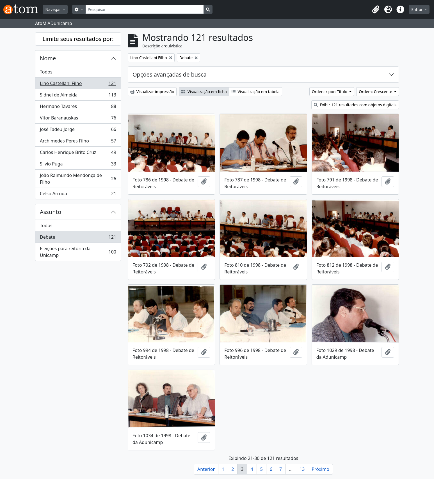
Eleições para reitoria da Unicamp (78, 251)
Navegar (53, 9)
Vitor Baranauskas (78, 119)
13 (302, 469)
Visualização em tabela (256, 91)
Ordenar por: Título (330, 91)
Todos (46, 72)
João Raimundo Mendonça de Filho (78, 178)
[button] (375, 9)
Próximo (320, 469)
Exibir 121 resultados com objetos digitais (355, 104)
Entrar (417, 9)
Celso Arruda (78, 194)
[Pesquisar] (144, 9)
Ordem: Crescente (376, 91)
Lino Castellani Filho (78, 84)
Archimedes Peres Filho (78, 142)
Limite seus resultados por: (77, 39)
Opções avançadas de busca (170, 74)
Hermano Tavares (78, 107)
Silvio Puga (78, 165)
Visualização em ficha (204, 91)
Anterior (206, 469)
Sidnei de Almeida (78, 96)
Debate (78, 238)
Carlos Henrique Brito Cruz (78, 153)
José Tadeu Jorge (78, 130)
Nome (48, 58)
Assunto (50, 212)
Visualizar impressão (152, 91)
